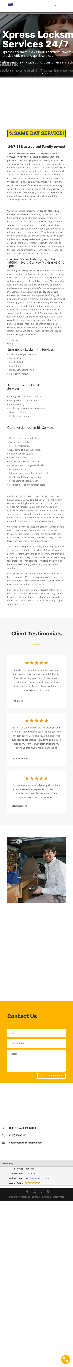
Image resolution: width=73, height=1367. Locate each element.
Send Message (51, 1075)
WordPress (58, 1196)
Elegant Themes (30, 1196)
